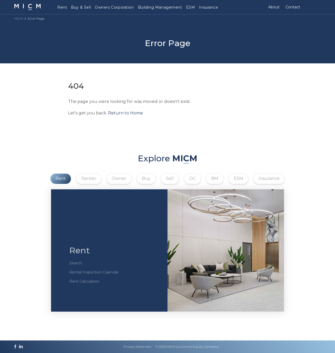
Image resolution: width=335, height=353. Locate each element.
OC (192, 178)
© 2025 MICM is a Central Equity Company (187, 347)
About (274, 7)
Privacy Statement (138, 347)
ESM (190, 7)
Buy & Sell (81, 7)
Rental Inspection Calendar (94, 275)
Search (75, 266)
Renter (88, 178)
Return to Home (125, 113)
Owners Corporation (114, 7)
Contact (293, 7)
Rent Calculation (84, 285)
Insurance (208, 7)
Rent (62, 7)
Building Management (160, 7)
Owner (119, 178)
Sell (170, 178)
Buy (146, 178)
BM (214, 178)
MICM (18, 18)
